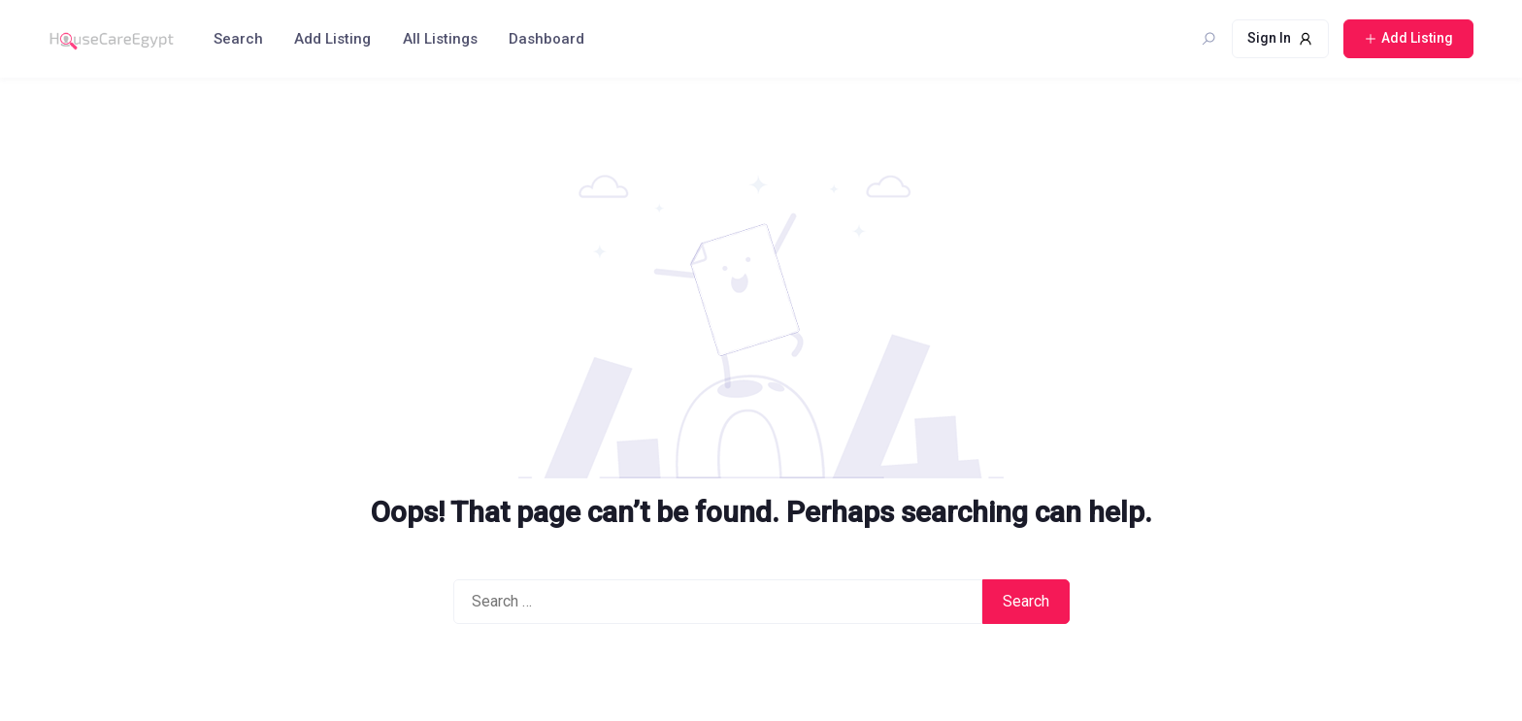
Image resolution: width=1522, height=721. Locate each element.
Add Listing (332, 39)
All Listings (440, 39)
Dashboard (546, 39)
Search (238, 39)
